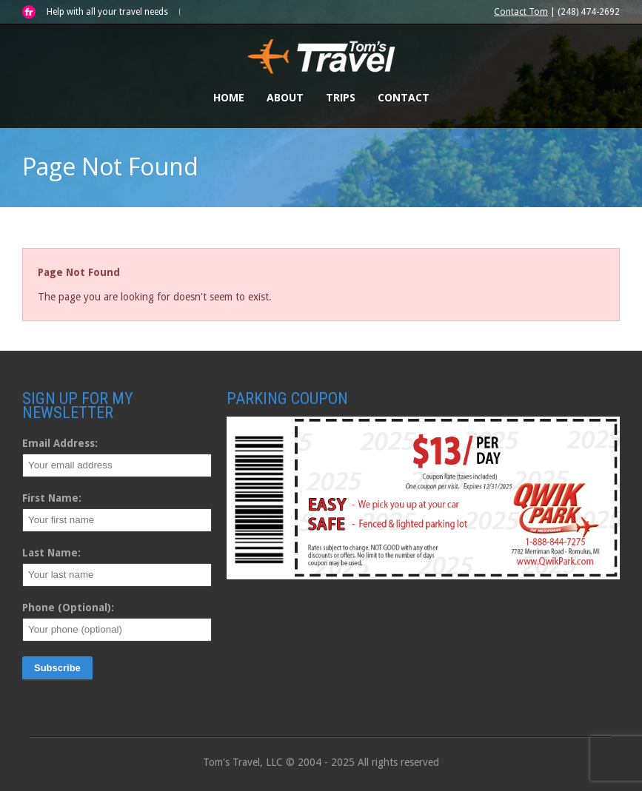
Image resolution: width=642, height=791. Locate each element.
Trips (340, 97)
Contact (403, 97)
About (285, 97)
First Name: (51, 498)
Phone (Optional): (68, 607)
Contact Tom (521, 12)
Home (228, 97)
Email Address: (60, 443)
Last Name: (51, 553)
